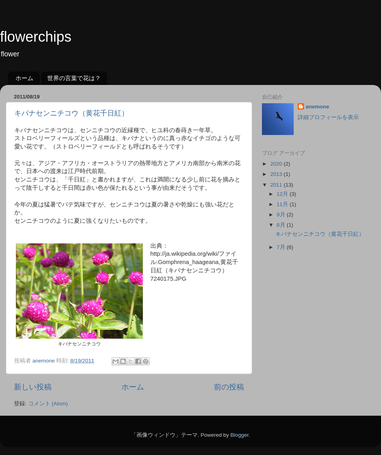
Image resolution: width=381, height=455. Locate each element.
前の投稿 (229, 387)
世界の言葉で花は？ (74, 78)
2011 (277, 185)
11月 (283, 204)
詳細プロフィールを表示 (328, 117)
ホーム (24, 78)
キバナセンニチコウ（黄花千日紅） (71, 113)
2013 (277, 174)
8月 (282, 225)
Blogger (239, 435)
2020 (277, 164)
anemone (317, 107)
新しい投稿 (33, 387)
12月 (283, 194)
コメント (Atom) (48, 404)
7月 (282, 247)
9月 (282, 215)
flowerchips (35, 37)
